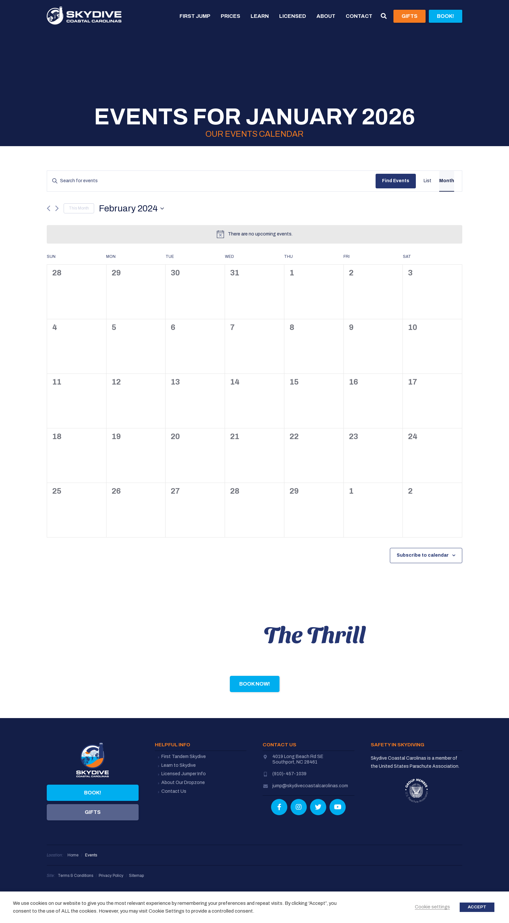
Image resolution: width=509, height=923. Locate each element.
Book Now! (254, 684)
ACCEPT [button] (477, 907)
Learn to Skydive (178, 765)
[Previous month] (48, 208)
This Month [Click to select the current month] (79, 208)
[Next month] (57, 208)
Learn (260, 16)
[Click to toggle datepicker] (131, 208)
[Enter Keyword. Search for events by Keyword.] (211, 181)
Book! (92, 792)
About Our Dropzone (183, 782)
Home (73, 855)
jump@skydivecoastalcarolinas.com (310, 785)
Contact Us (173, 791)
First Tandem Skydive (183, 756)
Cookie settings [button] (432, 906)
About (326, 16)
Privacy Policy (111, 875)
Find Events (395, 180)
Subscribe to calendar (423, 555)
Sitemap (136, 875)
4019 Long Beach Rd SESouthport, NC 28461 (297, 759)
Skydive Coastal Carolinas (84, 16)
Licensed (292, 16)
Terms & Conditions (75, 875)
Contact (359, 16)
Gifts (93, 812)
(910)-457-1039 (289, 773)
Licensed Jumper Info (183, 773)
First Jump (195, 16)
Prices (230, 16)
